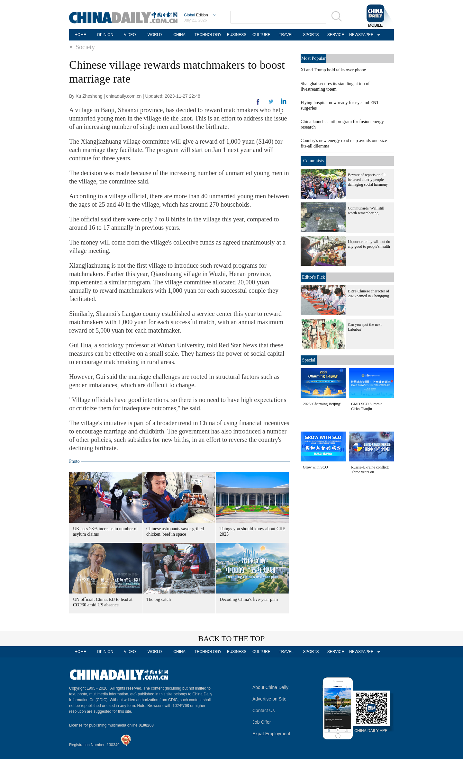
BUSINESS (237, 34)
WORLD (155, 34)
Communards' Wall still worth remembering (366, 210)
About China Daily (270, 687)
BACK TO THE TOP (231, 638)
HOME (80, 34)
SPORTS (311, 34)
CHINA (179, 34)
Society (85, 46)
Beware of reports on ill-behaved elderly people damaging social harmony (368, 180)
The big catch (158, 599)
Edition (196, 15)
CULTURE (261, 34)
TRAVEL (286, 34)
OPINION (105, 34)
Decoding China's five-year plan (249, 599)
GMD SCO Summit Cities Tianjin (366, 406)
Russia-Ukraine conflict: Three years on (370, 469)
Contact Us (263, 710)
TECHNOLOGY (208, 34)
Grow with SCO (315, 467)
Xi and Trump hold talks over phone (333, 69)
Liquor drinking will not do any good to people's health (369, 244)
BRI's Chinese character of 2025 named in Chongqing (368, 293)
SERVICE (335, 34)
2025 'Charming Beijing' (322, 404)
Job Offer (261, 722)
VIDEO (130, 34)
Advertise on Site (269, 698)
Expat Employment (271, 733)
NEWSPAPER (360, 34)
